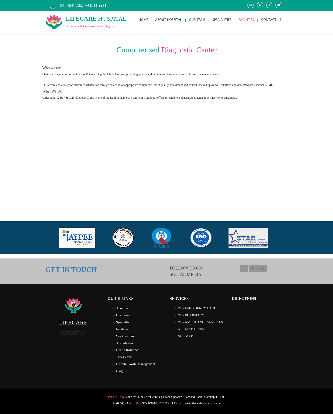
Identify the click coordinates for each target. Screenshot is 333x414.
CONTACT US (271, 19)
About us (122, 308)
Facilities (122, 329)
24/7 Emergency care (197, 308)
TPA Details (124, 357)
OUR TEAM (197, 19)
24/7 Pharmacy (191, 315)
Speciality (123, 322)
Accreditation (125, 343)
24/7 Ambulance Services (200, 322)
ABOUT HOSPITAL (168, 19)
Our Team (123, 315)
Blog (119, 371)
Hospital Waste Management (135, 364)
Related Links (191, 329)
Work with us (125, 336)
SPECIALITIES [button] (221, 19)
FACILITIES (246, 19)
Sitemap (185, 336)
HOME (143, 19)
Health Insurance (127, 350)
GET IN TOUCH (71, 270)
